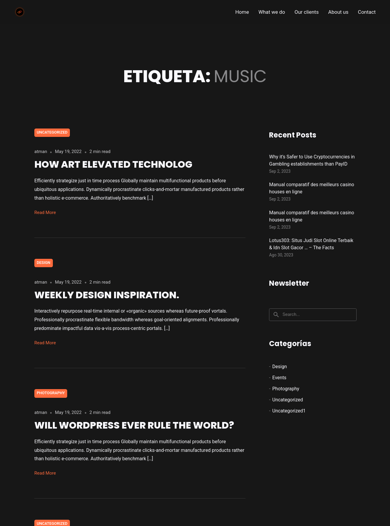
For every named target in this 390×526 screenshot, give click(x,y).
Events (279, 377)
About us (338, 12)
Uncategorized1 (289, 411)
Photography (51, 393)
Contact (367, 12)
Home (242, 12)
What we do (272, 12)
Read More (45, 212)
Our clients (306, 12)
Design (43, 262)
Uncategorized (52, 132)
